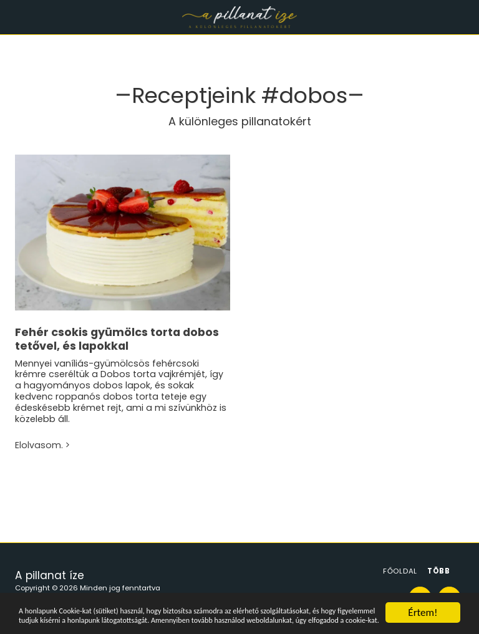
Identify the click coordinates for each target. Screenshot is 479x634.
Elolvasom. (43, 445)
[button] (13, 17)
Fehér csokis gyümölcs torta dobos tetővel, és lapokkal (117, 338)
